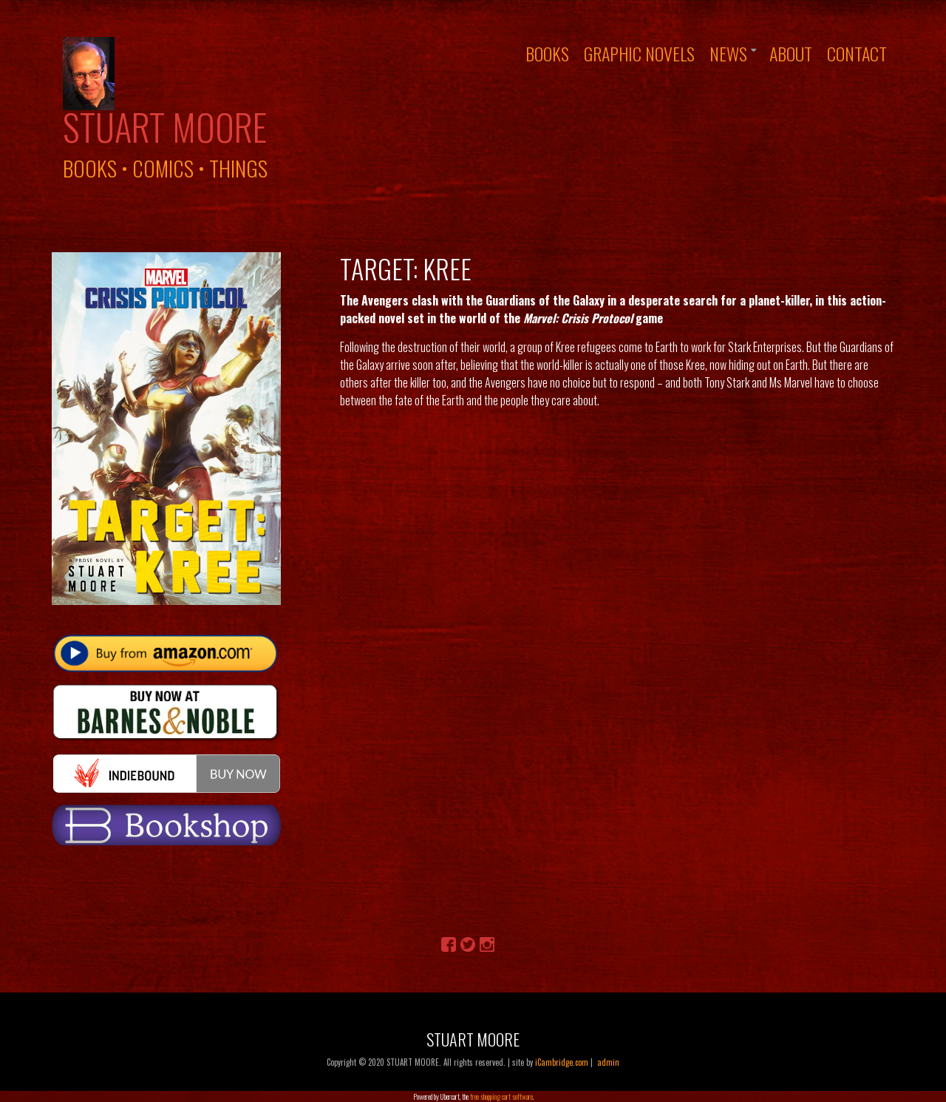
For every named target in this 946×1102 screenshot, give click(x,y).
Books (547, 53)
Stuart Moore (165, 126)
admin (608, 1062)
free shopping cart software (501, 1096)
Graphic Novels (639, 53)
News (728, 53)
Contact (857, 53)
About (790, 53)
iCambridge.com (561, 1062)
